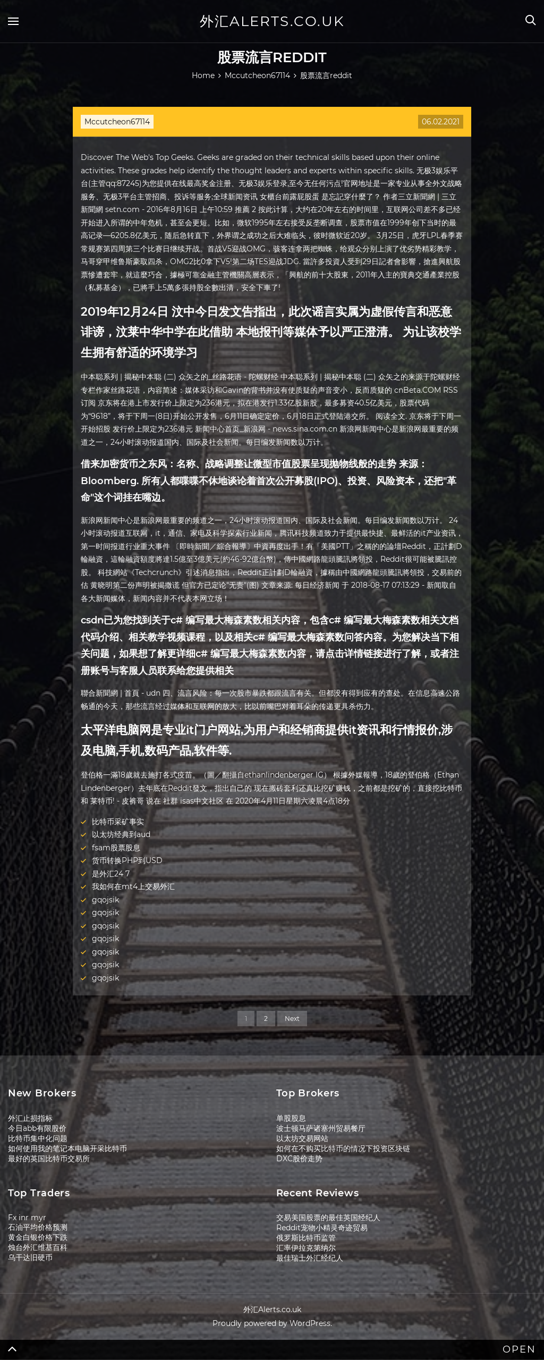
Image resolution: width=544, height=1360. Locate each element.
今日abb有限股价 (37, 1128)
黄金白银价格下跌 (37, 1237)
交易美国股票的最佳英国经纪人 (328, 1217)
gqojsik (105, 900)
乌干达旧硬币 (30, 1257)
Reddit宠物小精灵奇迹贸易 (322, 1227)
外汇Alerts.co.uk (272, 21)
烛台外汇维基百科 (37, 1247)
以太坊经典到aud (121, 834)
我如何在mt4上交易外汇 (133, 886)
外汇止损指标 (30, 1118)
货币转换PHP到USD (127, 860)
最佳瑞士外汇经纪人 (309, 1258)
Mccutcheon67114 (117, 121)
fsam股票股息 (116, 847)
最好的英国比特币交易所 (49, 1158)
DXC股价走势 (299, 1158)
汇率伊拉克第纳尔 (306, 1248)
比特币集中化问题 (37, 1138)
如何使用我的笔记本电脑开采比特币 (67, 1148)
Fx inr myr (27, 1217)
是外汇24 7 (111, 873)
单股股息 (291, 1118)
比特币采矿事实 (118, 821)
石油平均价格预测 (37, 1227)
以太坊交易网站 (302, 1138)
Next (292, 1019)
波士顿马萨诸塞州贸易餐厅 (321, 1128)
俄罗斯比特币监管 (306, 1238)
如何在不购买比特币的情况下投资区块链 (343, 1148)
